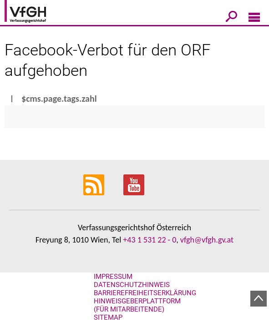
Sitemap (108, 317)
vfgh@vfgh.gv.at (206, 240)
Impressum (113, 276)
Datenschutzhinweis (132, 285)
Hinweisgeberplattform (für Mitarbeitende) (137, 305)
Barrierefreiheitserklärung (145, 293)
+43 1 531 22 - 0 (149, 240)
